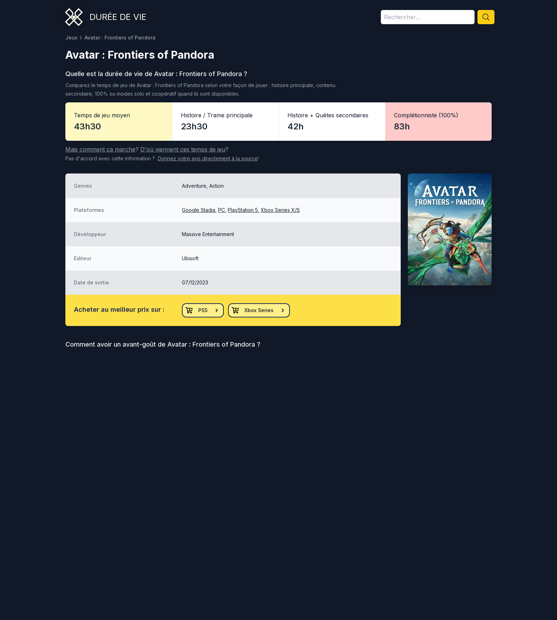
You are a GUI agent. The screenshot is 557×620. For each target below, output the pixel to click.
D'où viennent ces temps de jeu (182, 149)
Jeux (71, 37)
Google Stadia (198, 210)
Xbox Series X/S (280, 210)
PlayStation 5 (243, 210)
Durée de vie (118, 17)
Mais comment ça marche (100, 149)
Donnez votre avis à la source (208, 158)
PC (221, 210)
